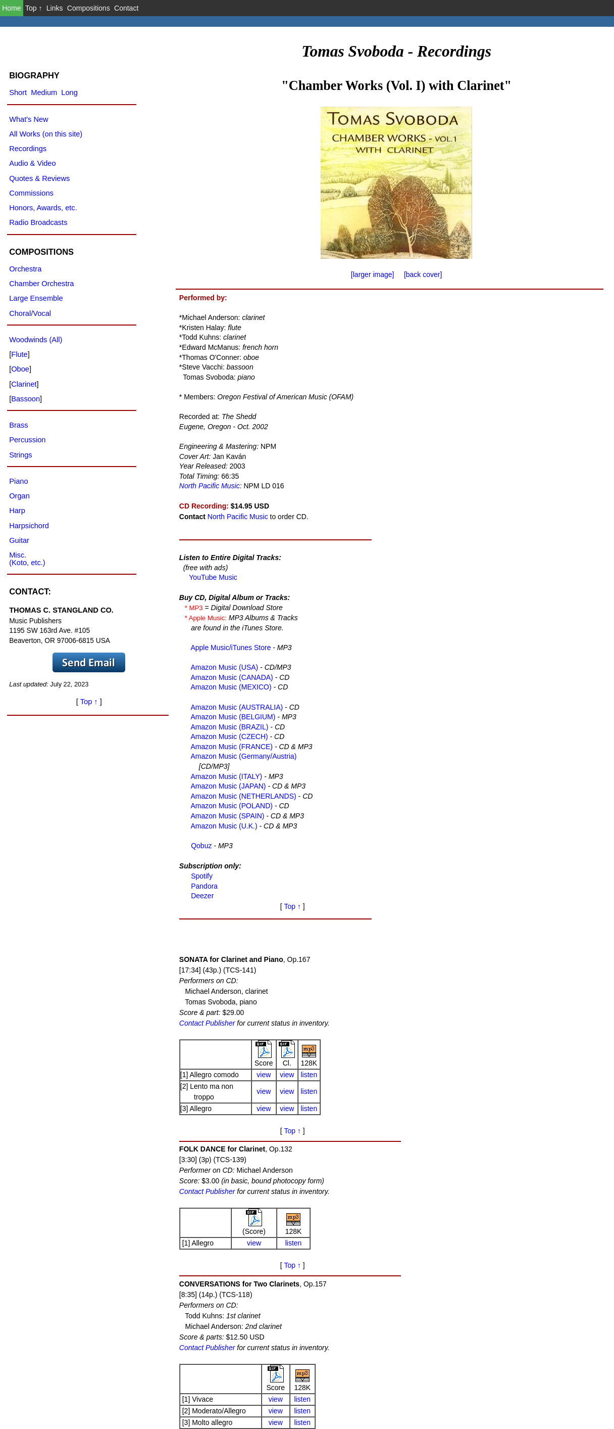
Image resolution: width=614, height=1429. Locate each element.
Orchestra (25, 269)
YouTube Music (212, 577)
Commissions (31, 193)
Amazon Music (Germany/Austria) (241, 756)
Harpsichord (29, 526)
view (481, 414)
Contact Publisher (424, 362)
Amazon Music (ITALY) (224, 776)
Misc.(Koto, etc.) (27, 559)
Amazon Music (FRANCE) (230, 746)
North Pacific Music (237, 517)
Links (54, 8)
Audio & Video (32, 163)
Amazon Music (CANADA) (230, 677)
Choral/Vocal (30, 313)
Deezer (200, 895)
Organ (19, 496)
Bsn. (521, 1324)
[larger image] (372, 274)
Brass (18, 425)
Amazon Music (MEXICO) (229, 686)
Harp (17, 510)
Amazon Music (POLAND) (230, 805)
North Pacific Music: (209, 486)
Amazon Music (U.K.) (222, 825)
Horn (520, 1336)
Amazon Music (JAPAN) (226, 785)
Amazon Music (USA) (222, 667)
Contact (126, 8)
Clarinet (23, 384)
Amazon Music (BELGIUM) (231, 716)
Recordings (27, 149)
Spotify (200, 875)
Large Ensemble (36, 298)
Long (69, 92)
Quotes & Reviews (39, 178)
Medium (44, 92)
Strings (20, 455)
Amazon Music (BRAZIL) (227, 726)
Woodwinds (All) (35, 340)
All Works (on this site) (45, 134)
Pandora (202, 886)
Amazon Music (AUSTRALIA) (235, 706)
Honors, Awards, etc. (43, 208)
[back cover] (423, 274)
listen (526, 414)
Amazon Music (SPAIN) (225, 815)
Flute (521, 1348)
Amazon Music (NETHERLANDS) (241, 796)
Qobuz (199, 845)
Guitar (19, 540)
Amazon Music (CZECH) (227, 736)
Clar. (521, 1301)
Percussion (27, 440)
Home (11, 8)
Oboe (520, 1313)
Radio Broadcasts (38, 222)
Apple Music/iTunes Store (229, 647)
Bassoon (25, 399)
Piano (18, 481)
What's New (28, 119)
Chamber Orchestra (41, 284)
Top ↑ (33, 8)
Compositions (88, 8)
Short (18, 92)
